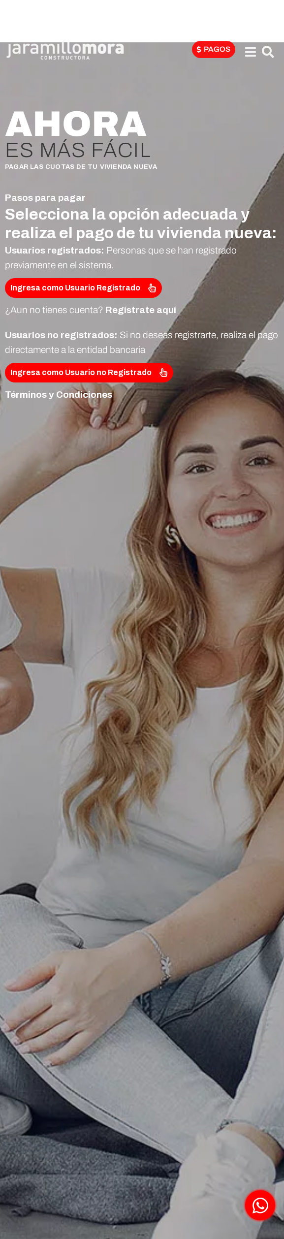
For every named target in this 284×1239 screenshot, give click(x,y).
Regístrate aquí (140, 310)
